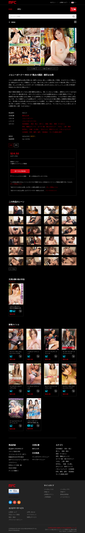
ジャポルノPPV (64, 488)
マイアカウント (32, 513)
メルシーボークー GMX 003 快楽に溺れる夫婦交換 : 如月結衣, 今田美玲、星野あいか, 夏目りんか (33, 420)
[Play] (42, 47)
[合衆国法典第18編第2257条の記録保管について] (62, 526)
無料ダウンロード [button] (52, 68)
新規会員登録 (64, 493)
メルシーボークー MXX (26, 121)
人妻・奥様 (63, 126)
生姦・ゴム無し (23, 129)
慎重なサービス (32, 516)
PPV (19, 9)
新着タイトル (14, 323)
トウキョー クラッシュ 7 (33, 351)
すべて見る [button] (12, 268)
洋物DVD (46, 491)
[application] (42, 47)
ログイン (53, 2)
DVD (10, 9)
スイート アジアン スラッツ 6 (51, 351)
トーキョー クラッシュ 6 (33, 386)
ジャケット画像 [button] (41, 68)
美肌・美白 (45, 124)
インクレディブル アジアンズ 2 (16, 386)
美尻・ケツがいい (56, 124)
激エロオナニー (48, 126)
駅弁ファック (43, 129)
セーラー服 (37, 126)
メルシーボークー (24, 118)
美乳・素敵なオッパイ (26, 126)
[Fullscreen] (74, 64)
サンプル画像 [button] (31, 68)
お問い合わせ (31, 511)
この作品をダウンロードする (38, 175)
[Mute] (71, 64)
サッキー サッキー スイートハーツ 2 (69, 351)
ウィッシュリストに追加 (18, 175)
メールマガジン (65, 496)
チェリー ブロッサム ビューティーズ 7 (69, 386)
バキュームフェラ (54, 129)
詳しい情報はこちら (16, 183)
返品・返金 (12, 516)
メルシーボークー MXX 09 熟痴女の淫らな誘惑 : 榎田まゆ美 (16, 306)
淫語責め (34, 132)
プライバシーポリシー (15, 518)
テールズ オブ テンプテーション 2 (16, 420)
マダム (56, 126)
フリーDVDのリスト (51, 189)
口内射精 (64, 129)
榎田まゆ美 (22, 115)
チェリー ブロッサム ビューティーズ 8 (16, 351)
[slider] (37, 63)
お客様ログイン (49, 493)
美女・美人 (30, 124)
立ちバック (33, 129)
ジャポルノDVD (48, 488)
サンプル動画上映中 (45, 132)
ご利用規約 (47, 496)
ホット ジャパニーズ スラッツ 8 (51, 386)
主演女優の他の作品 (17, 278)
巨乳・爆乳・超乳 (24, 132)
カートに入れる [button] (20, 170)
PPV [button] (16, 144)
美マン (38, 124)
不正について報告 (14, 513)
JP (73, 2)
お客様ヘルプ (64, 2)
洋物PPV (62, 491)
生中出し (71, 126)
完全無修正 (22, 124)
